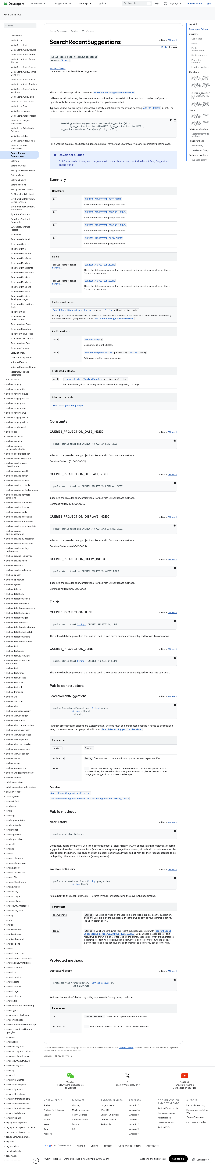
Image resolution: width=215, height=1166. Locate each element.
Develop (74, 31)
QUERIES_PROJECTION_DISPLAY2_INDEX (105, 225)
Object (65, 60)
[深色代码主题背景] (171, 120)
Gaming (76, 1105)
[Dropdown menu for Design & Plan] (71, 3)
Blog (46, 1129)
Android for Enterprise (54, 1110)
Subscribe (178, 1158)
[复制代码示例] (175, 120)
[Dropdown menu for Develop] (92, 3)
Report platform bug (195, 1105)
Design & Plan (60, 3)
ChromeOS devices (110, 1114)
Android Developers (58, 31)
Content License (126, 1047)
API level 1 (172, 40)
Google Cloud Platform (129, 1145)
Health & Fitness (79, 1114)
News (46, 1124)
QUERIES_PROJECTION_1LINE (100, 264)
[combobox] (137, 3)
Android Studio (195, 3)
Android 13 (134, 1124)
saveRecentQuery (94, 352)
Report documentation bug (197, 1111)
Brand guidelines (72, 1159)
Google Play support (195, 1117)
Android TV (106, 1124)
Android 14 (134, 1119)
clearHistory (92, 339)
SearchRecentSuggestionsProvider (114, 92)
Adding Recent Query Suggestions (151, 161)
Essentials (36, 3)
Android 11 (134, 1133)
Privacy (75, 1124)
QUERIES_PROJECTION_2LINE (100, 280)
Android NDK (164, 1127)
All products (152, 1145)
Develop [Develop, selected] (83, 3)
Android (47, 1105)
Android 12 (134, 1129)
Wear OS (105, 1110)
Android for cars (108, 1119)
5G (73, 1129)
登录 (209, 3)
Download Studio (166, 1122)
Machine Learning (80, 1110)
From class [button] (69, 405)
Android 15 (134, 1114)
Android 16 (134, 1110)
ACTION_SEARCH (151, 108)
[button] (19, 379)
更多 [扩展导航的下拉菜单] (101, 3)
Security (47, 1114)
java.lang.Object (57, 68)
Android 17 (134, 1105)
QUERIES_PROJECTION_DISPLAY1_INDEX (105, 212)
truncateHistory (73, 379)
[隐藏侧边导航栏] (36, 1161)
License (57, 1159)
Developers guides (166, 1113)
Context (87, 310)
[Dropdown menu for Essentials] (46, 3)
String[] (57, 267)
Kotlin (164, 47)
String (108, 310)
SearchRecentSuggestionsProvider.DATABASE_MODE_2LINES (127, 932)
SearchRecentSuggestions (67, 310)
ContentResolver (93, 379)
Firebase (108, 1145)
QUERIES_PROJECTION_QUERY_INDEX (103, 238)
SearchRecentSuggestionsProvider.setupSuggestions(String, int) (89, 798)
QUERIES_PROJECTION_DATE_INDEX (103, 199)
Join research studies (196, 1122)
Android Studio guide (168, 1108)
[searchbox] (20, 25)
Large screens (107, 1105)
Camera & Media (80, 1119)
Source (47, 1119)
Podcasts (48, 1133)
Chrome (94, 1145)
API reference (13, 14)
